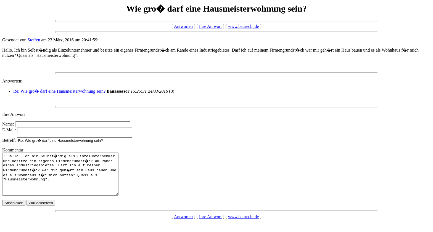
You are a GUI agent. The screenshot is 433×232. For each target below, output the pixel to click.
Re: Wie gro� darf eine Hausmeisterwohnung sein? (59, 91)
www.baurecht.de (243, 26)
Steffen (34, 40)
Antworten (183, 26)
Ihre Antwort (210, 26)
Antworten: (12, 81)
